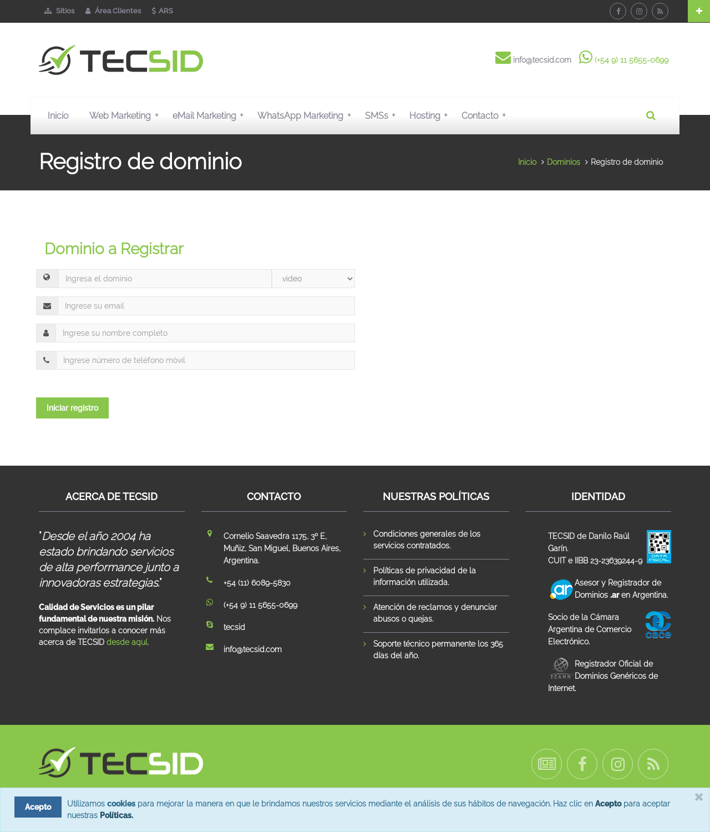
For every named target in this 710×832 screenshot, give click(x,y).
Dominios (563, 162)
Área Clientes (113, 11)
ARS (162, 11)
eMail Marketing (210, 115)
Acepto (608, 803)
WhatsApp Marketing (306, 115)
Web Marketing (126, 115)
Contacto (486, 115)
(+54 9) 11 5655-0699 (631, 60)
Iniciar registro (72, 408)
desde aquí (126, 642)
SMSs (382, 115)
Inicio (58, 115)
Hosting (431, 115)
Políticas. (116, 815)
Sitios (59, 11)
